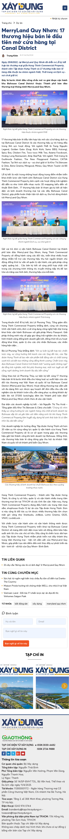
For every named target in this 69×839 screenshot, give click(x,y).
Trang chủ (7, 23)
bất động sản (21, 603)
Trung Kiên (12, 55)
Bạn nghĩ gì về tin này (16, 643)
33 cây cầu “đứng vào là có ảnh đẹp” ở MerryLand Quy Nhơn (34, 565)
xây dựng (37, 603)
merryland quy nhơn (56, 603)
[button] (64, 686)
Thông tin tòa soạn (14, 759)
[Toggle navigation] (65, 7)
